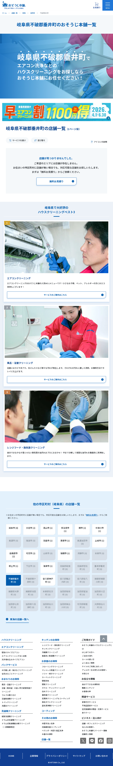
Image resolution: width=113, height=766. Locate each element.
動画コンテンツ (88, 688)
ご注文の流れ (87, 655)
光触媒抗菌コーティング (51, 727)
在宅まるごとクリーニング (12, 673)
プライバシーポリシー (56, 755)
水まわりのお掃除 (10, 678)
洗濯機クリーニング (11, 711)
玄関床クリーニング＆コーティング (56, 698)
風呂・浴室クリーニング (11, 684)
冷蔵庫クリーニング (50, 652)
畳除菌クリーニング (50, 695)
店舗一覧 (46, 739)
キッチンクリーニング (51, 648)
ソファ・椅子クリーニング (52, 673)
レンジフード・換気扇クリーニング (56, 645)
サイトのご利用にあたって (92, 666)
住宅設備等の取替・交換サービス (95, 709)
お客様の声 (86, 691)
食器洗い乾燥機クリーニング (53, 655)
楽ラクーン (86, 712)
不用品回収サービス (90, 705)
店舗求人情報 (87, 734)
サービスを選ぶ (19, 140)
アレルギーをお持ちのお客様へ (94, 670)
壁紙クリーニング (49, 684)
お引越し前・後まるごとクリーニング (17, 670)
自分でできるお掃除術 (91, 684)
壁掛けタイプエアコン (10, 652)
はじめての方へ (88, 652)
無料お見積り (92, 515)
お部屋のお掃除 (49, 661)
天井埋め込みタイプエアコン (13, 659)
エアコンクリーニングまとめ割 (14, 656)
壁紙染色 (45, 680)
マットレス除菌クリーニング (53, 670)
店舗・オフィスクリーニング (93, 723)
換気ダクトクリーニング (51, 702)
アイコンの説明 (100, 141)
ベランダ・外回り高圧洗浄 (52, 730)
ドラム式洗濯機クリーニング (13, 720)
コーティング (48, 710)
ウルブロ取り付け (9, 695)
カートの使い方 (88, 659)
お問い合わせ (101, 755)
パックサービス (9, 664)
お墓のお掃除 (47, 734)
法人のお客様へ (88, 727)
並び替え (41, 140)
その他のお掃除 (49, 717)
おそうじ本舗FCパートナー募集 (94, 730)
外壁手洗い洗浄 (48, 723)
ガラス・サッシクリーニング (53, 688)
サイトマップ (79, 755)
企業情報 (34, 755)
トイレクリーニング (10, 702)
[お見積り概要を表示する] (96, 5)
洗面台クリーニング (10, 705)
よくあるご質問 (88, 663)
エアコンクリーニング (12, 646)
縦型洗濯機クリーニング (11, 716)
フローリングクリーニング (52, 666)
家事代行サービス (89, 702)
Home (11, 755)
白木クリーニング (49, 691)
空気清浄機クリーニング (51, 705)
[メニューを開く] (107, 5)
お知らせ (85, 673)
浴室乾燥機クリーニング (11, 698)
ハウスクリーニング (11, 639)
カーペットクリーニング (51, 677)
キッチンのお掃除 (50, 639)
